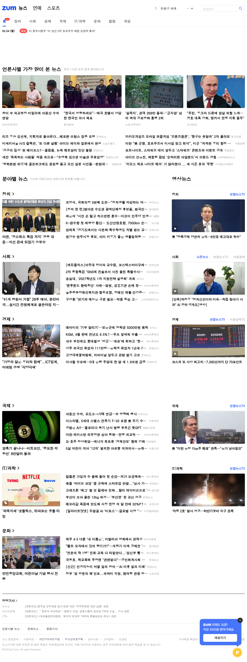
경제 (47, 21)
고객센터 (109, 639)
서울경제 (239, 257)
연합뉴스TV (237, 194)
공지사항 (93, 639)
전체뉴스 (33, 629)
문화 (97, 21)
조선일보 (192, 124)
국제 (62, 21)
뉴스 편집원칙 (10, 639)
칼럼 (112, 21)
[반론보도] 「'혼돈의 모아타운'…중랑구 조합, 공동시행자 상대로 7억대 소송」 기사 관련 (77, 611)
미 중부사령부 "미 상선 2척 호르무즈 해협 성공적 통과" (62, 31)
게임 (127, 21)
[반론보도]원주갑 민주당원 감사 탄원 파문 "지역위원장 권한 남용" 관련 (66, 606)
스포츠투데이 (133, 124)
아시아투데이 (10, 124)
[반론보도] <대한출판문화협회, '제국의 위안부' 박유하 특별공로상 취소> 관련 (70, 616)
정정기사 (8, 600)
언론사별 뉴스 (11, 629)
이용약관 (29, 639)
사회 (32, 21)
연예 (37, 8)
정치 (17, 21)
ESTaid (8, 649)
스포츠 (53, 8)
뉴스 (23, 8)
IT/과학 (79, 21)
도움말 (123, 639)
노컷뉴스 (202, 257)
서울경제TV (237, 319)
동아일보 (69, 124)
